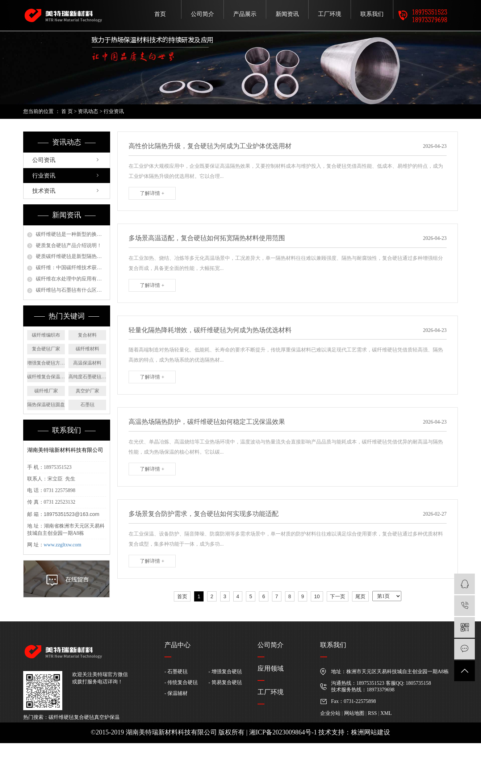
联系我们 (372, 14)
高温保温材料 (87, 363)
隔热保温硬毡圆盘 (46, 404)
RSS (372, 713)
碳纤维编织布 (46, 335)
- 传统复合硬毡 (181, 682)
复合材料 (87, 335)
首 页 (67, 111)
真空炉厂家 (87, 390)
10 (317, 596)
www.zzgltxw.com (62, 544)
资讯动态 (88, 111)
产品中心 (177, 645)
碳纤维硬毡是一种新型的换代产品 (71, 234)
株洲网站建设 (370, 732)
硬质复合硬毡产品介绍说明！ (69, 245)
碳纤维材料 (87, 348)
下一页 (337, 596)
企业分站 (330, 713)
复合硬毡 (84, 717)
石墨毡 (87, 404)
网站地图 (354, 713)
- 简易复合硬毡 (225, 682)
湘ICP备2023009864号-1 (283, 732)
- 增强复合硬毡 (225, 671)
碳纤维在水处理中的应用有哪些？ (71, 279)
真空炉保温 (107, 717)
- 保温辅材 (176, 693)
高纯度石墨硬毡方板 (87, 376)
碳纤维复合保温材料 (46, 376)
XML (386, 713)
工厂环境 (329, 14)
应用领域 (271, 668)
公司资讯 (43, 160)
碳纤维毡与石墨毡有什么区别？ (71, 290)
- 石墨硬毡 (176, 671)
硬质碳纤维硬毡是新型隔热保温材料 (71, 256)
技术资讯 (43, 191)
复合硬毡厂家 (46, 348)
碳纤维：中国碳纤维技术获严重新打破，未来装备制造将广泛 (71, 267)
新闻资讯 (287, 14)
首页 (160, 14)
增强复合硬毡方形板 (46, 363)
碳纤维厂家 (46, 390)
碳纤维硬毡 (61, 717)
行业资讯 (114, 111)
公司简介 (202, 14)
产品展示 (244, 14)
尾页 (360, 596)
